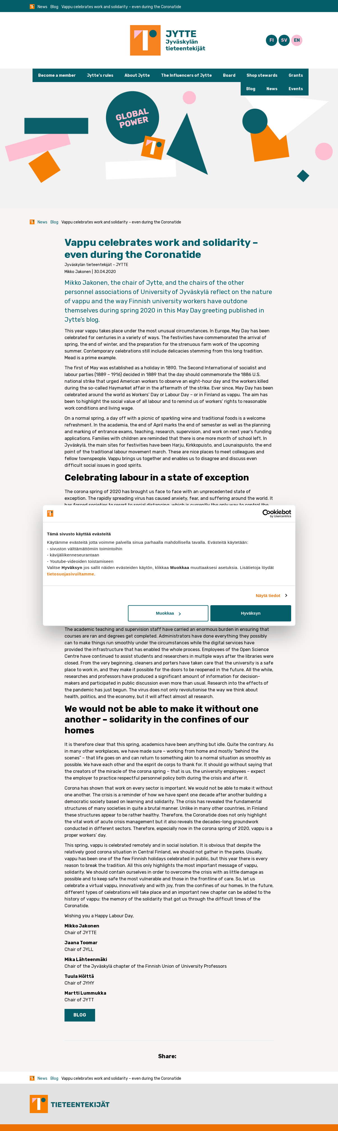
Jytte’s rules (100, 75)
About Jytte (137, 75)
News (42, 6)
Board (229, 75)
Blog (54, 6)
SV (284, 40)
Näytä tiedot (268, 595)
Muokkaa (168, 613)
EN (297, 40)
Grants (296, 75)
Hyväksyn (251, 613)
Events (296, 89)
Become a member (57, 75)
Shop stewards (262, 75)
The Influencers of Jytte (186, 75)
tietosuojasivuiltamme (70, 574)
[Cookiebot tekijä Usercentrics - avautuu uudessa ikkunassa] (266, 513)
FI (272, 40)
